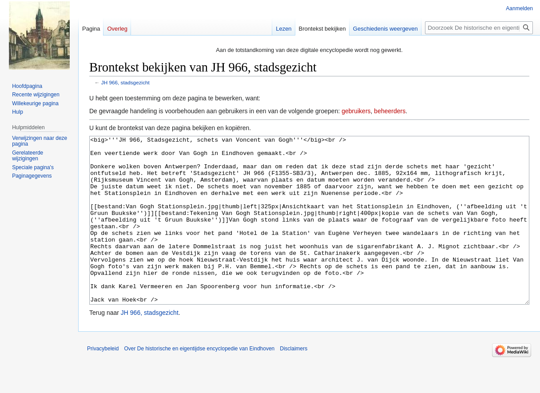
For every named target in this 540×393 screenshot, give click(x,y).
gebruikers (355, 111)
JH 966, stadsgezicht (125, 82)
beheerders (389, 111)
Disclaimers (293, 382)
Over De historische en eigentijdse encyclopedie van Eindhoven (199, 382)
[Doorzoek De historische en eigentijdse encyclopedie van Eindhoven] (479, 27)
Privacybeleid (103, 382)
